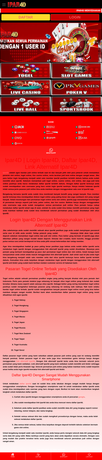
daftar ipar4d (25, 384)
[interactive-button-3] (25, 87)
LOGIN (74, 17)
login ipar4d (64, 233)
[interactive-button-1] (25, 70)
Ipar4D (5, 173)
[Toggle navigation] (4, 4)
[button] (5, 42)
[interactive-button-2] (76, 70)
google (82, 397)
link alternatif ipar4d (25, 361)
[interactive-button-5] (25, 104)
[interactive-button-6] (76, 104)
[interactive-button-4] (76, 87)
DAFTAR (26, 17)
